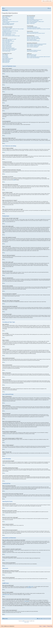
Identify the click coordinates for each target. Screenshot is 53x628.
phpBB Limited (30, 586)
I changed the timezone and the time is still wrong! (10, 30)
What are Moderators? (30, 17)
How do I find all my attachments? (32, 51)
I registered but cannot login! (6, 19)
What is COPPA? (5, 17)
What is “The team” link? (31, 23)
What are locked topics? (6, 61)
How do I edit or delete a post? (7, 40)
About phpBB (28, 587)
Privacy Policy (49, 626)
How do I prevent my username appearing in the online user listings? (13, 28)
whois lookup (26, 601)
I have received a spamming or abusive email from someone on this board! (38, 28)
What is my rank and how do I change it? (8, 34)
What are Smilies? (5, 56)
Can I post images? (5, 57)
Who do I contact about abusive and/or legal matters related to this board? (38, 56)
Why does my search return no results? (33, 37)
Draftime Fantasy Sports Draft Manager (10, 2)
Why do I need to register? (6, 16)
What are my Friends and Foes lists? (32, 32)
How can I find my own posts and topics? (33, 40)
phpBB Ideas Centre (5, 594)
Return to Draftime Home (47, 0)
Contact (44, 626)
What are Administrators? (31, 16)
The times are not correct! (6, 29)
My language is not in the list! (6, 31)
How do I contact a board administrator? (33, 57)
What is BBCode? (5, 54)
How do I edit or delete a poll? (7, 44)
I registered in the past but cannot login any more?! (10, 21)
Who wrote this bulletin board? (31, 54)
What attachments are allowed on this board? (34, 50)
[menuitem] (3, 8)
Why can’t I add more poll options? (7, 43)
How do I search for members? (32, 39)
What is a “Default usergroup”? (32, 22)
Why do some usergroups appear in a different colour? (35, 21)
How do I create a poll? (6, 42)
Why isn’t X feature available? (31, 55)
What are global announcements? (7, 58)
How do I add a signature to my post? (8, 41)
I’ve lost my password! (5, 22)
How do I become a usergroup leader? (33, 20)
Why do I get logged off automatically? (8, 23)
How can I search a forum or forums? (33, 36)
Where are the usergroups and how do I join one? (34, 19)
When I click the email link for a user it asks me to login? (11, 35)
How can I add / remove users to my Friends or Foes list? (36, 33)
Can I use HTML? (5, 55)
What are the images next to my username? (9, 32)
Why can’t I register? (5, 18)
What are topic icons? (5, 62)
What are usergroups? (30, 18)
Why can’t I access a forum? (6, 45)
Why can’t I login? (5, 20)
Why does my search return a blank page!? (33, 38)
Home (40, 626)
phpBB (14, 179)
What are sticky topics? (6, 60)
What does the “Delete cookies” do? (8, 24)
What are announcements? (6, 59)
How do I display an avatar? (6, 33)
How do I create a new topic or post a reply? (9, 39)
